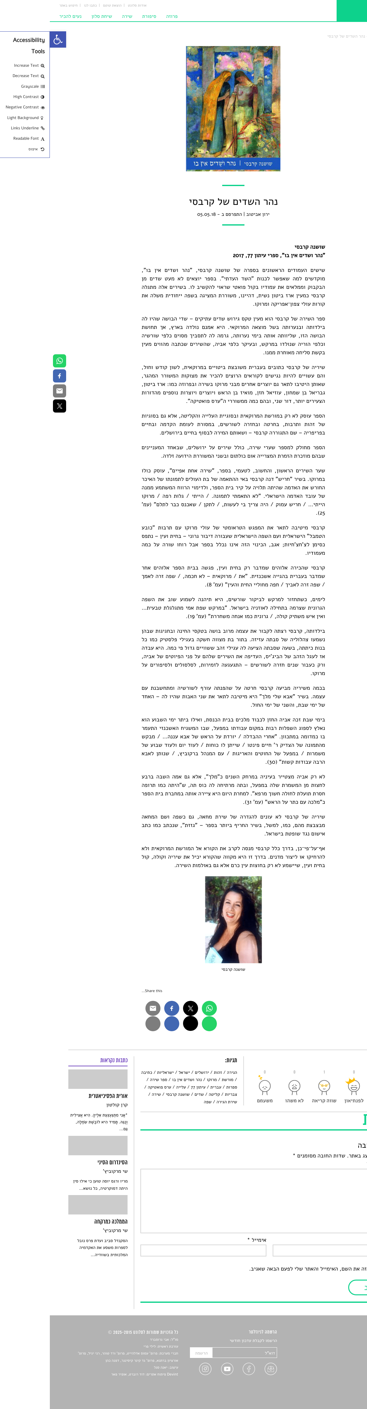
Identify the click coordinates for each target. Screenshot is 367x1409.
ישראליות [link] (115, 1072)
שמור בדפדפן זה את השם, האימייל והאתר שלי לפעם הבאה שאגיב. (274, 1269)
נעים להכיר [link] (20, 16)
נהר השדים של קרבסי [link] (296, 36)
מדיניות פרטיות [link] (335, 1385)
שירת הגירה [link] (177, 1102)
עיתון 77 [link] (148, 1087)
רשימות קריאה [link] (336, 1363)
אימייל (207, 1240)
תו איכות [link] (326, 36)
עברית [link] (165, 1087)
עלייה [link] (131, 1087)
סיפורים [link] (342, 1341)
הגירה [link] (182, 1072)
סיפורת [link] (99, 16)
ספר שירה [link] (108, 1080)
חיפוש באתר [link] (18, 5)
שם (343, 1240)
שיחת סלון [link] (52, 16)
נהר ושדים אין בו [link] (137, 1080)
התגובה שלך (332, 1164)
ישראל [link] (134, 1072)
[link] (8, 39)
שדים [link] (149, 1094)
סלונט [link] (343, 36)
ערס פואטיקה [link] (109, 1087)
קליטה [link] (164, 1094)
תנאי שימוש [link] (338, 1392)
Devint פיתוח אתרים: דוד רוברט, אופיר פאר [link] (94, 1374)
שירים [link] (343, 1348)
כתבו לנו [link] (40, 5)
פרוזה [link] (122, 16)
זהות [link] (168, 1072)
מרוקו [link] (162, 1080)
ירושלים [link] (152, 1072)
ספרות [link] (181, 1087)
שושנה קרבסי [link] (128, 1094)
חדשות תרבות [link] (337, 1356)
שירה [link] (77, 16)
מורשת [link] (177, 1080)
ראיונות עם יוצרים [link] (333, 1370)
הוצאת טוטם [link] (62, 5)
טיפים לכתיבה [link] (336, 1377)
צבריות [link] (181, 1094)
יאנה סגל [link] (111, 1367)
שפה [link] (158, 1102)
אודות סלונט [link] (87, 5)
